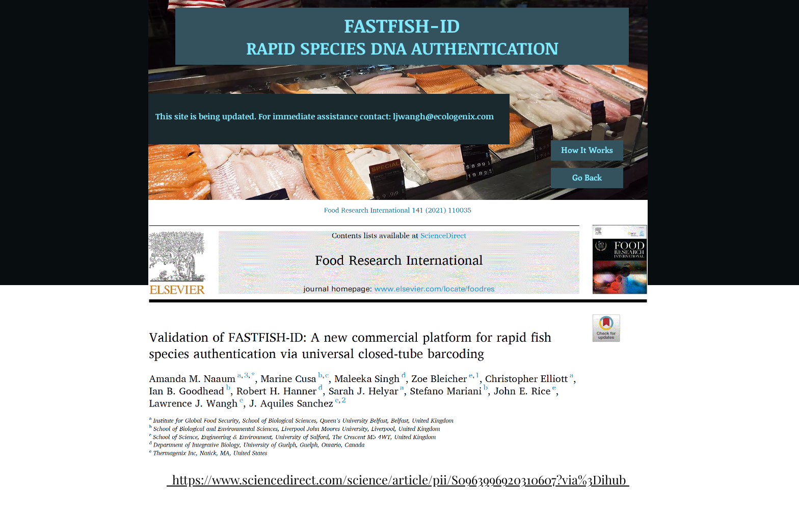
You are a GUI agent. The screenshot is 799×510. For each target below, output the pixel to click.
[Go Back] (587, 178)
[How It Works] (587, 150)
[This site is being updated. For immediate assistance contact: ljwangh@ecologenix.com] (324, 116)
